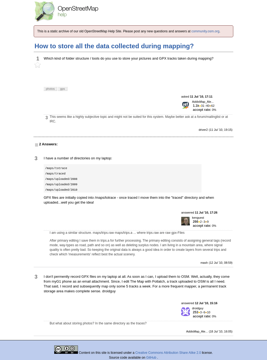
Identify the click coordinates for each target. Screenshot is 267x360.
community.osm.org (205, 31)
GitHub (151, 357)
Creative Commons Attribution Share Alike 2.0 (168, 353)
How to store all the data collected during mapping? (114, 46)
